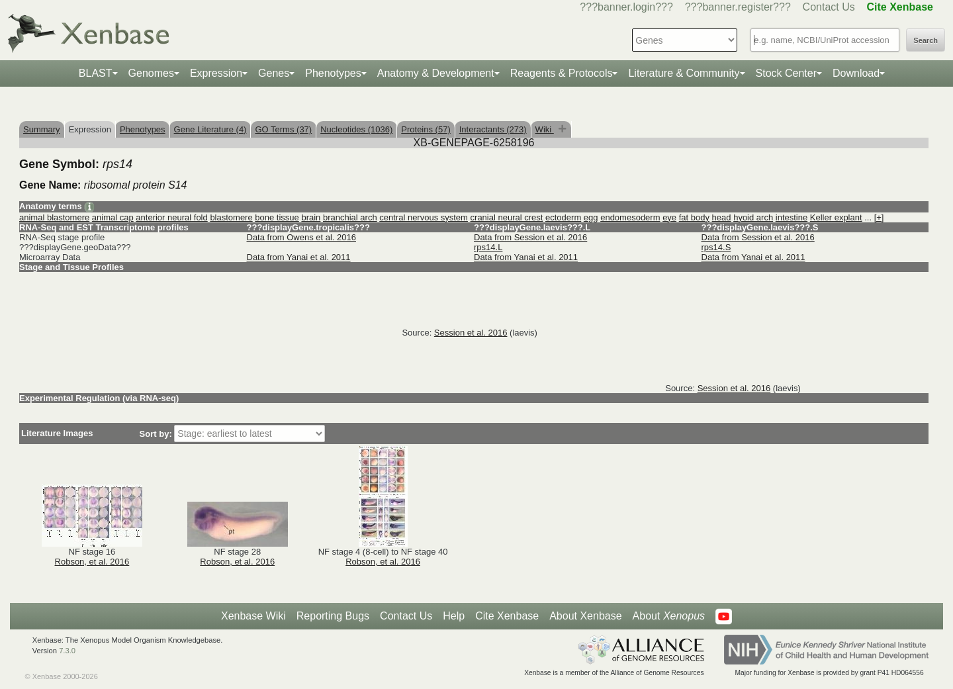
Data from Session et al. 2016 (530, 237)
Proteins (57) (425, 129)
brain (310, 217)
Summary (41, 129)
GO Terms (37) (283, 129)
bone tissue (277, 217)
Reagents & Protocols (561, 73)
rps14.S (716, 247)
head (721, 217)
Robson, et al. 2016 (92, 562)
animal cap (113, 217)
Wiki (544, 129)
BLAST (96, 73)
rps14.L (488, 247)
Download (856, 73)
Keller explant (836, 217)
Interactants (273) (493, 129)
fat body (694, 217)
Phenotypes (333, 73)
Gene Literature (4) (210, 129)
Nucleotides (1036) (356, 129)
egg (591, 217)
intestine (791, 217)
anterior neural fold (171, 217)
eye (669, 217)
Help (454, 615)
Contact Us (829, 7)
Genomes (151, 73)
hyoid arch (753, 217)
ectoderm (563, 217)
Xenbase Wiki (253, 615)
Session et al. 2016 (471, 333)
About (669, 616)
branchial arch (350, 217)
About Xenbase (585, 615)
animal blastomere (54, 217)
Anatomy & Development (435, 73)
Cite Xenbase (507, 615)
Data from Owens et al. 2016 (301, 237)
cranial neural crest (507, 217)
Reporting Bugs (332, 615)
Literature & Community (683, 73)
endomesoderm (630, 217)
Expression (216, 73)
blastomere (231, 217)
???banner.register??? (738, 7)
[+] (879, 217)
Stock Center (786, 73)
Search (925, 40)
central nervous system (423, 217)
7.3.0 (67, 651)
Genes (273, 73)
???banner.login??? (626, 7)
